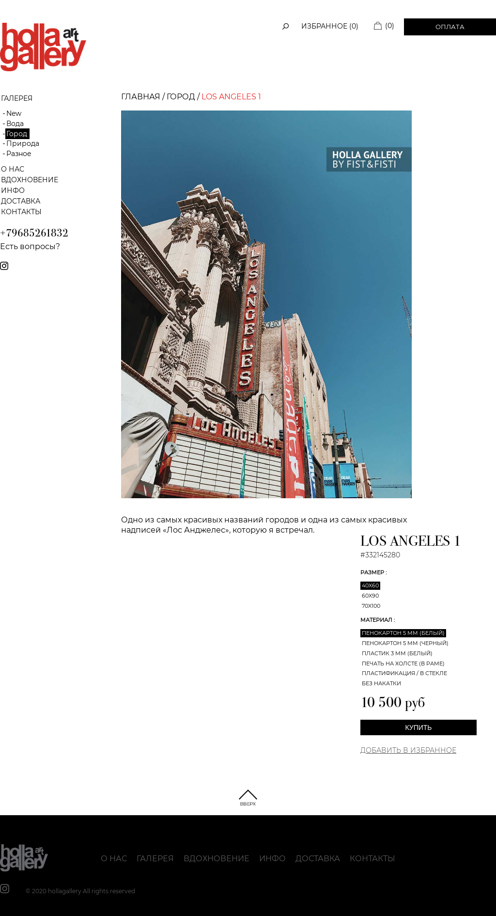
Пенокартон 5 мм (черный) (405, 643)
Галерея (155, 858)
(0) (389, 26)
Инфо (13, 190)
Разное (18, 153)
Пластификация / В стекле (404, 673)
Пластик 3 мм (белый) (397, 653)
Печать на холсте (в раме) (403, 663)
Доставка (20, 201)
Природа (22, 143)
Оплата (450, 27)
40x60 (370, 585)
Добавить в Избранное (408, 750)
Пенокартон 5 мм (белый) (403, 633)
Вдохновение (29, 179)
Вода (15, 123)
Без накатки (381, 683)
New (13, 113)
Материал (377, 619)
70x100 (371, 605)
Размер (373, 572)
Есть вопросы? (30, 246)
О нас (12, 169)
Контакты (21, 211)
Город (16, 133)
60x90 (370, 595)
